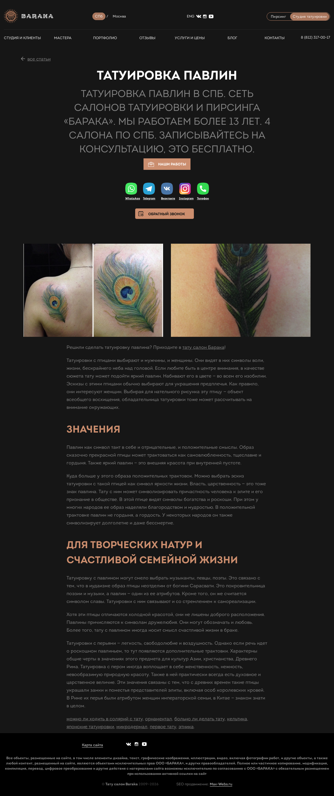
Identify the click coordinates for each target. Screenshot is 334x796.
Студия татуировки (310, 16)
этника (186, 726)
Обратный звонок (166, 214)
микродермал (131, 726)
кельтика (237, 719)
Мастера (62, 38)
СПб (99, 16)
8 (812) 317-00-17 (315, 37)
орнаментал (158, 719)
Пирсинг (278, 16)
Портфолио (105, 38)
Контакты (275, 38)
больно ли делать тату (199, 719)
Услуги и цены (190, 38)
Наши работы (167, 164)
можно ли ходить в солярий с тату (105, 719)
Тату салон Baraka (121, 784)
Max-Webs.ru (221, 784)
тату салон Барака (203, 347)
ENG (190, 16)
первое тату (163, 726)
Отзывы (147, 38)
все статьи (39, 59)
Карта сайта (92, 745)
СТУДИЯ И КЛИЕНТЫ (20, 38)
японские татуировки (90, 726)
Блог (232, 38)
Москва (119, 16)
